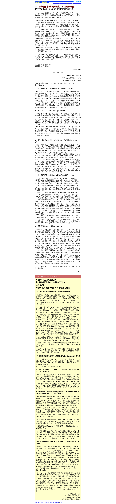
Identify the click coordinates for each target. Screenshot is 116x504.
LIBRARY (75, 3)
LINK (79, 3)
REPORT (70, 3)
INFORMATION (63, 3)
